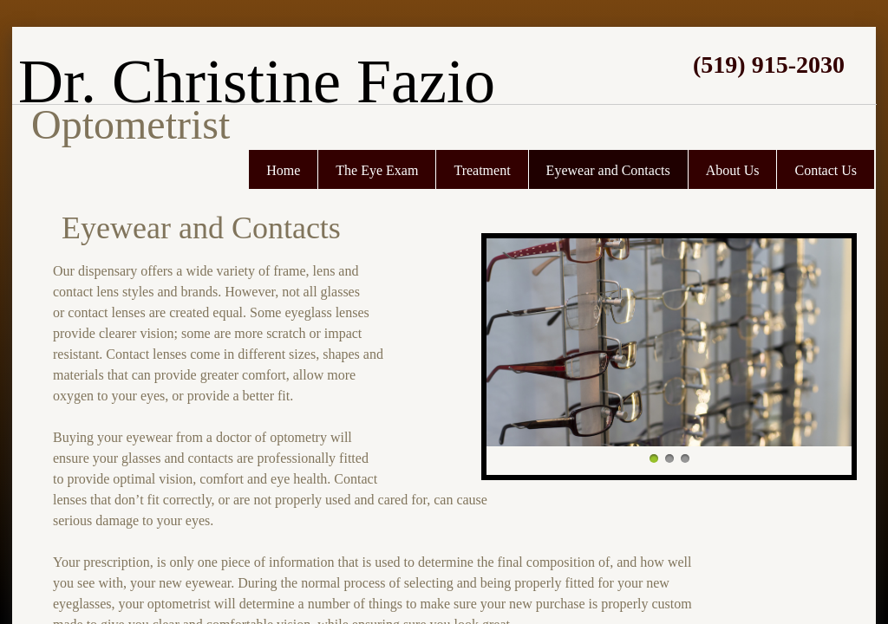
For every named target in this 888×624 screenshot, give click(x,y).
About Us (733, 170)
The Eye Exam (377, 170)
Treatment (482, 170)
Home (283, 170)
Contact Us (825, 170)
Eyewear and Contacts (608, 170)
